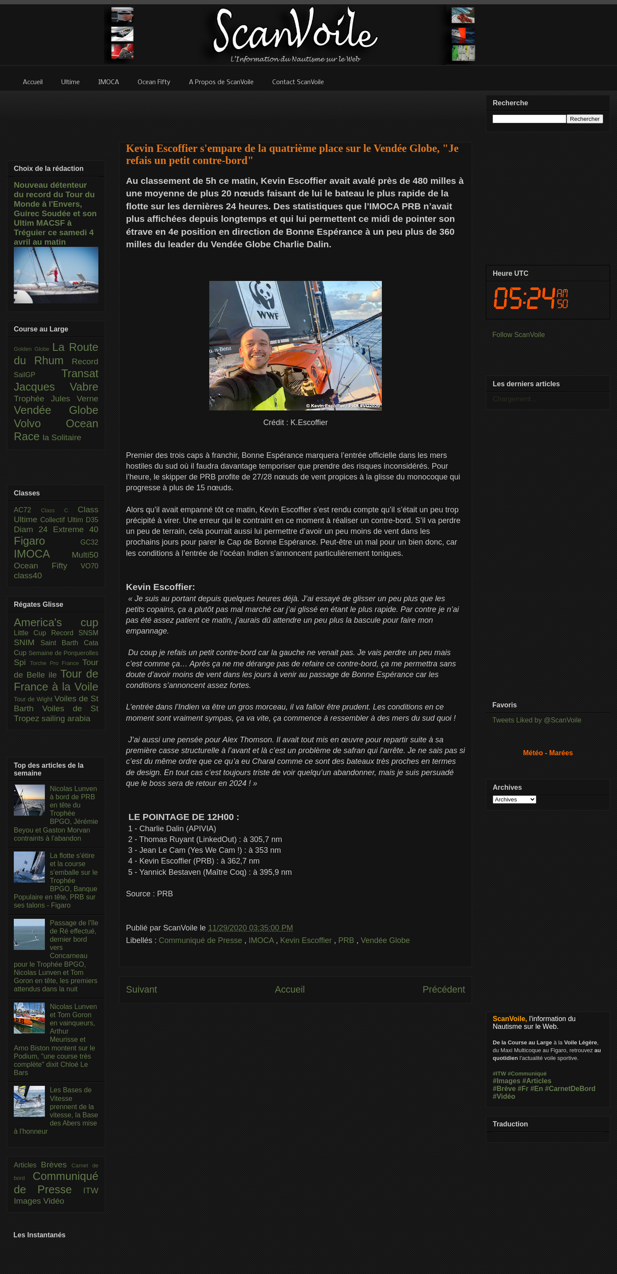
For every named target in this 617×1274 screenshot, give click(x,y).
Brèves (56, 1164)
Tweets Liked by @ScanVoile (537, 720)
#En (536, 1088)
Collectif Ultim (62, 519)
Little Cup (32, 633)
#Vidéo (504, 1096)
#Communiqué (527, 1073)
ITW (90, 1190)
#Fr (523, 1088)
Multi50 (85, 554)
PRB (347, 940)
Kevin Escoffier (307, 940)
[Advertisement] (296, 1099)
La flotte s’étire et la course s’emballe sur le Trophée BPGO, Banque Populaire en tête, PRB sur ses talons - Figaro (56, 880)
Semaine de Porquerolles (63, 653)
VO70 (89, 566)
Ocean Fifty (47, 565)
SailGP (37, 374)
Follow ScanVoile (518, 334)
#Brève (504, 1088)
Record (85, 361)
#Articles (537, 1081)
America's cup (56, 622)
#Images (506, 1081)
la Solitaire (62, 437)
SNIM (27, 642)
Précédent (444, 989)
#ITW (499, 1073)
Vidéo (53, 1200)
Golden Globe (33, 349)
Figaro (47, 541)
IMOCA (262, 940)
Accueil (290, 989)
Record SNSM (74, 633)
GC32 (89, 542)
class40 (28, 575)
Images (28, 1200)
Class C (59, 510)
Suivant (141, 989)
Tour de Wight (34, 699)
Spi (22, 662)
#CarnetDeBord (570, 1088)
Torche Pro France (56, 663)
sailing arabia (65, 718)
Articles (27, 1165)
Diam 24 (33, 529)
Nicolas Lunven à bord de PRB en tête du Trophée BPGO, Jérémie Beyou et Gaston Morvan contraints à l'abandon (56, 813)
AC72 (27, 510)
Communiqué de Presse (201, 940)
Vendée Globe (385, 940)
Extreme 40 (75, 529)
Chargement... (514, 399)
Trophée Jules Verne (56, 398)
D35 (92, 519)
